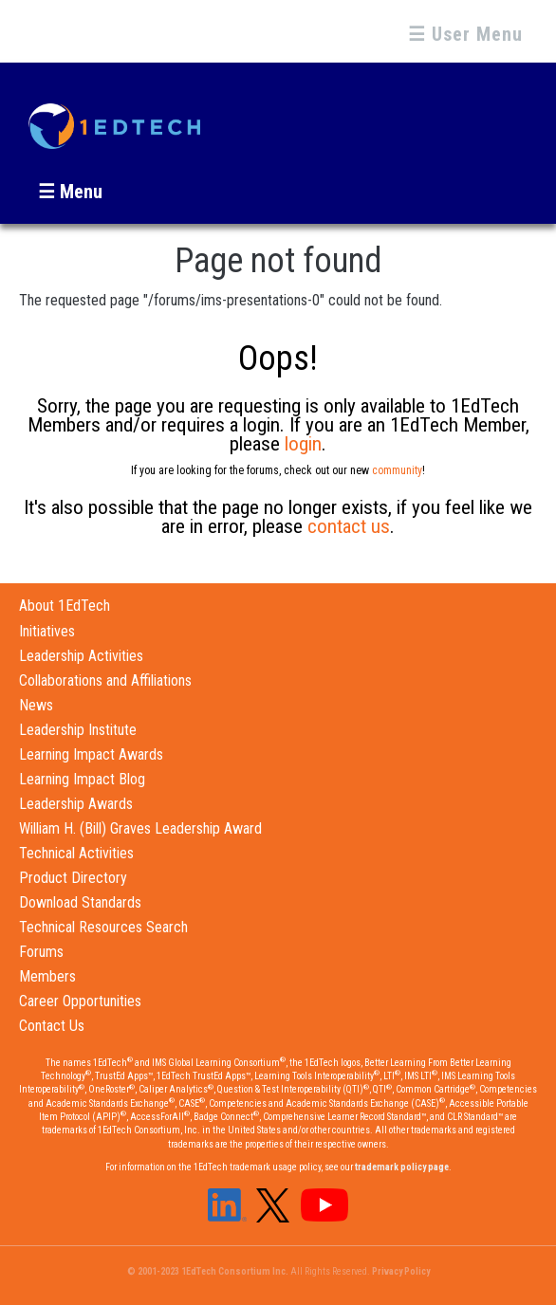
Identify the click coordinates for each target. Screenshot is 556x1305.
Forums (41, 952)
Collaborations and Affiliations (105, 680)
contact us (348, 526)
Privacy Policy (401, 1271)
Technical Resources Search (103, 927)
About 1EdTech (64, 606)
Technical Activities (76, 853)
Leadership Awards (76, 804)
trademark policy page (402, 1167)
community (397, 470)
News (36, 705)
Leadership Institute (78, 730)
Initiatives (47, 631)
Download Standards (80, 902)
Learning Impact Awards (91, 754)
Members (47, 976)
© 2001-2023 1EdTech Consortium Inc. (207, 1271)
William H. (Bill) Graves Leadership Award (140, 828)
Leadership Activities (81, 656)
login (303, 443)
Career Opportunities (80, 1001)
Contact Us (51, 1026)
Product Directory (73, 878)
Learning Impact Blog (82, 779)
